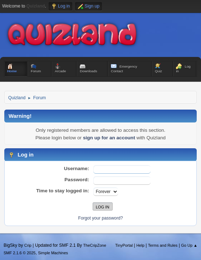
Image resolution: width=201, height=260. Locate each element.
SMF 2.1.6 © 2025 (19, 253)
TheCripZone (94, 245)
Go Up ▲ (189, 245)
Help (140, 245)
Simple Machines (53, 253)
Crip (27, 245)
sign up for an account (109, 137)
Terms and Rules (163, 245)
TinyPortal (124, 245)
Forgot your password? (100, 218)
